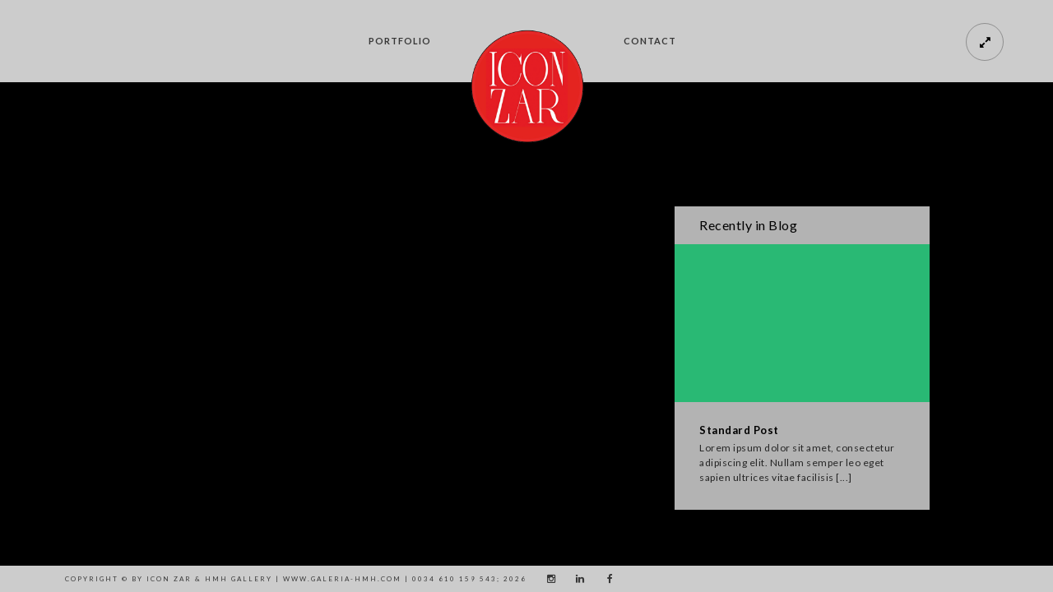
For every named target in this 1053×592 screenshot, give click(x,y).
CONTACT (650, 40)
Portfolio (400, 40)
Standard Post (739, 430)
